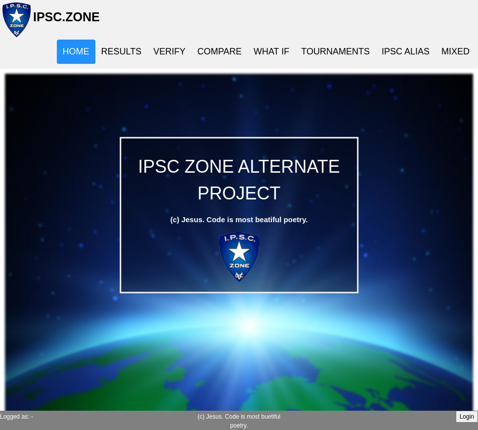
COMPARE (219, 51)
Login (467, 416)
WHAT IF (271, 51)
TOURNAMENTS (335, 51)
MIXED (455, 51)
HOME (76, 51)
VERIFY (169, 51)
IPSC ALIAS (406, 51)
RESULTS (121, 51)
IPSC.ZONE (63, 21)
